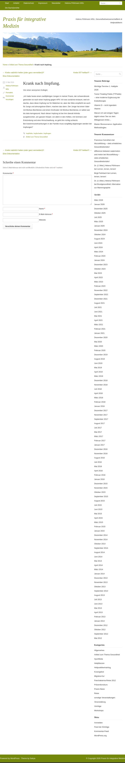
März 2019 (98, 376)
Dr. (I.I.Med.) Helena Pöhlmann (107, 165)
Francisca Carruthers (103, 140)
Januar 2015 (99, 531)
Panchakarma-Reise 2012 (105, 680)
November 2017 (101, 415)
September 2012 (101, 634)
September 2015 (101, 496)
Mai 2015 (98, 514)
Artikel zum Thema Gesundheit (21, 65)
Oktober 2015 (100, 492)
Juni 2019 (98, 363)
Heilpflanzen (99, 663)
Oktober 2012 (100, 629)
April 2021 (98, 320)
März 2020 (98, 346)
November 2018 (101, 385)
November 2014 (101, 539)
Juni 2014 (98, 557)
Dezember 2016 (101, 449)
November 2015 (101, 488)
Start (7, 3)
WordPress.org (100, 735)
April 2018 (98, 393)
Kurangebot (99, 672)
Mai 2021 (98, 316)
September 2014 (101, 548)
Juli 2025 (98, 217)
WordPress (14, 758)
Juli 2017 (98, 428)
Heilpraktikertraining (102, 667)
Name (42, 209)
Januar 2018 (99, 406)
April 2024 (98, 247)
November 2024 (101, 230)
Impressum (42, 3)
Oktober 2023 (100, 269)
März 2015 (98, 522)
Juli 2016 (98, 462)
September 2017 (101, 419)
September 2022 (101, 294)
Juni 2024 (98, 243)
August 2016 (99, 458)
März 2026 (98, 200)
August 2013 (99, 595)
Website (42, 220)
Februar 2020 (99, 350)
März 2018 (98, 398)
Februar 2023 (99, 286)
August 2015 (99, 501)
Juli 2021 (98, 307)
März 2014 (98, 569)
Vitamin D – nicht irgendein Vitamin (105, 107)
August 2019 (99, 359)
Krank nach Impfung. (41, 83)
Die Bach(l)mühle (12, 8)
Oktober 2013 (100, 587)
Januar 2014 (99, 574)
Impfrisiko (29, 133)
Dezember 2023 (101, 264)
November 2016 (101, 453)
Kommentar (8, 173)
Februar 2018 (99, 402)
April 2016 (98, 471)
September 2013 (101, 591)
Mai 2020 (98, 342)
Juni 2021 (98, 312)
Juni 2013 (98, 604)
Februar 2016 (99, 475)
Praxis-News (99, 689)
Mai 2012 (98, 638)
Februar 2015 (99, 526)
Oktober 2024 (100, 234)
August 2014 (99, 552)
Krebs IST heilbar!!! (82, 72)
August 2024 (99, 239)
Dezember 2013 (101, 578)
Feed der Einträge (101, 727)
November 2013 (101, 582)
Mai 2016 (98, 466)
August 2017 (99, 423)
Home (5, 65)
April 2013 (98, 612)
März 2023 (98, 282)
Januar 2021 (99, 333)
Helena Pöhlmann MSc (74, 3)
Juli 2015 (98, 505)
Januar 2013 (99, 621)
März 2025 (98, 221)
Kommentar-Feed (101, 731)
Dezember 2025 (101, 209)
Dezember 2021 (101, 299)
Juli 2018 (98, 389)
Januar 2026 (99, 204)
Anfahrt (16, 3)
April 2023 (98, 277)
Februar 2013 (99, 617)
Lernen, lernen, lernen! (106, 169)
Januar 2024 (99, 260)
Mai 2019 (98, 367)
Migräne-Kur (99, 676)
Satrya (32, 758)
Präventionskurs (101, 685)
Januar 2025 (99, 226)
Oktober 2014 (100, 544)
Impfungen (47, 133)
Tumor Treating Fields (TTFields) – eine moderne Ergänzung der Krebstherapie (107, 97)
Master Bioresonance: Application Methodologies (108, 126)
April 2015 (98, 518)
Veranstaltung (100, 702)
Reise (96, 693)
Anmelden (98, 723)
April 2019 (98, 372)
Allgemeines (99, 650)
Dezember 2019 (101, 355)
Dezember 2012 (101, 625)
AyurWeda (98, 659)
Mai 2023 (98, 273)
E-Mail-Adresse (46, 214)
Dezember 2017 (101, 410)
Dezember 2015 (101, 483)
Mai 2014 (98, 561)
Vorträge (97, 706)
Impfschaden (38, 133)
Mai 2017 (98, 432)
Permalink (9, 92)
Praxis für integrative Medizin (113, 758)
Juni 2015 (98, 509)
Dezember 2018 (101, 380)
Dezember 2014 (101, 535)
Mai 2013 (98, 608)
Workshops (98, 710)
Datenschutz (29, 3)
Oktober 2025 (100, 213)
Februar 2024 (99, 256)
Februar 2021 (99, 329)
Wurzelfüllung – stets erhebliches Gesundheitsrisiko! (106, 157)
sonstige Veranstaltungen (104, 698)
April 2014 (98, 565)
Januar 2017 (99, 445)
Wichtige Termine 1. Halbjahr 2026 (106, 88)
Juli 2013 (98, 599)
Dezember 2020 (101, 337)
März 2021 (98, 324)
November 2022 (101, 290)
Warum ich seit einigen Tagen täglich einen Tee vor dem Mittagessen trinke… (106, 116)
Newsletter (56, 3)
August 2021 (99, 303)
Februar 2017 (99, 441)
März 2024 (98, 252)
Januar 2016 (99, 479)
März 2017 (98, 436)
